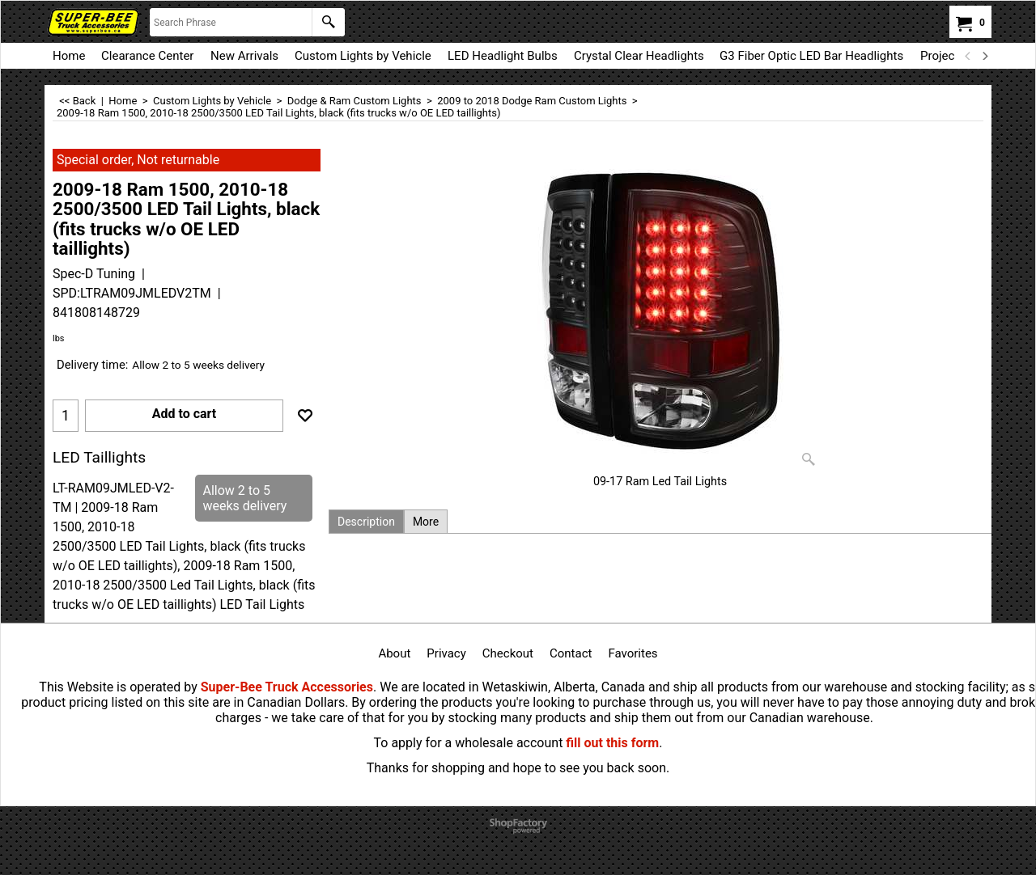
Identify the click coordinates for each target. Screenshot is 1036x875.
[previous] (968, 56)
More (426, 521)
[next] (984, 56)
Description (366, 521)
